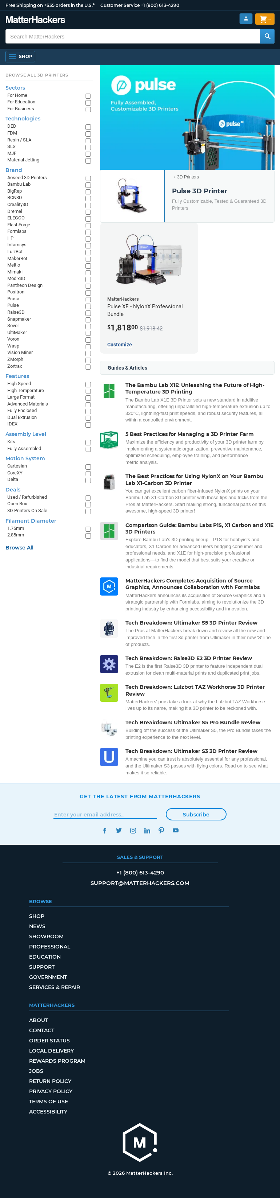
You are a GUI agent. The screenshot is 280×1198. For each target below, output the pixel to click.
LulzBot (15, 251)
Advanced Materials (27, 404)
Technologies (22, 118)
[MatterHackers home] (140, 1143)
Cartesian (17, 466)
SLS (11, 146)
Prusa (13, 298)
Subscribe (196, 814)
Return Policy (50, 1081)
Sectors (15, 88)
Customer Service (120, 5)
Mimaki (15, 272)
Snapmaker (19, 319)
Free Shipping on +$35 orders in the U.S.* (50, 5)
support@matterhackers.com (140, 883)
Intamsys (17, 244)
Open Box (17, 503)
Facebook (104, 830)
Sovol (13, 325)
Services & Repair (54, 987)
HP (10, 238)
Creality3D (17, 204)
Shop (36, 916)
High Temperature (25, 390)
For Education (21, 101)
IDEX (12, 424)
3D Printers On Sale (27, 510)
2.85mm (15, 535)
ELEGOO (16, 218)
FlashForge (18, 224)
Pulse (13, 305)
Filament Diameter (30, 521)
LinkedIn (147, 830)
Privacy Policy (50, 1091)
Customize (119, 344)
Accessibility (48, 1111)
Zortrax (14, 366)
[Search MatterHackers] (267, 36)
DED (11, 126)
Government (48, 977)
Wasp (13, 346)
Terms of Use (48, 1101)
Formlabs (17, 231)
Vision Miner (20, 352)
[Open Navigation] (20, 56)
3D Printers (188, 177)
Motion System (25, 458)
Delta (12, 479)
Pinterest (161, 830)
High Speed (19, 383)
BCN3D (14, 197)
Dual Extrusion (22, 417)
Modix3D (16, 278)
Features (17, 376)
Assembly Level (25, 434)
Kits (11, 441)
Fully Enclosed (22, 410)
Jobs (36, 1071)
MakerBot (17, 258)
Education (45, 957)
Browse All (19, 547)
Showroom (46, 936)
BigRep (14, 191)
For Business (20, 108)
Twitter (118, 830)
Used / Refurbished (27, 497)
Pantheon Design (25, 285)
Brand (13, 170)
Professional (49, 946)
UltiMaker (17, 332)
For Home (17, 95)
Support (42, 967)
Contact (41, 1030)
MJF (11, 153)
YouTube (175, 830)
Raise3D (16, 312)
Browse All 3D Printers (36, 75)
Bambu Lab (19, 184)
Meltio (13, 265)
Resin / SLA (19, 140)
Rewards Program (57, 1061)
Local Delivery (51, 1050)
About (38, 1020)
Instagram (133, 830)
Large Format (21, 397)
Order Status (49, 1040)
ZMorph (15, 359)
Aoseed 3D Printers (27, 177)
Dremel (14, 211)
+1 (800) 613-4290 (160, 5)
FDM (12, 133)
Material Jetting (23, 159)
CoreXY (15, 473)
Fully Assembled (24, 448)
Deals (12, 489)
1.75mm (15, 528)
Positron (15, 292)
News (37, 926)
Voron (13, 339)
